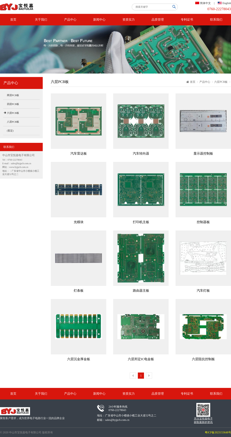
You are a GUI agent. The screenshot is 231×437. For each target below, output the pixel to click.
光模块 (79, 222)
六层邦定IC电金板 (141, 359)
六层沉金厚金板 (78, 359)
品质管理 (157, 19)
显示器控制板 (203, 153)
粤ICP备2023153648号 (218, 432)
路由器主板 (141, 290)
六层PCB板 (221, 81)
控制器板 (203, 222)
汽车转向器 (141, 153)
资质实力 (128, 19)
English (227, 3)
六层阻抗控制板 (203, 359)
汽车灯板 (203, 290)
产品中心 (70, 19)
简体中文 (205, 3)
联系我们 (216, 19)
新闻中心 (99, 19)
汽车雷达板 (78, 153)
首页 (13, 19)
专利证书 (187, 19)
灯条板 (79, 290)
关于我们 (41, 19)
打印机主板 (141, 222)
